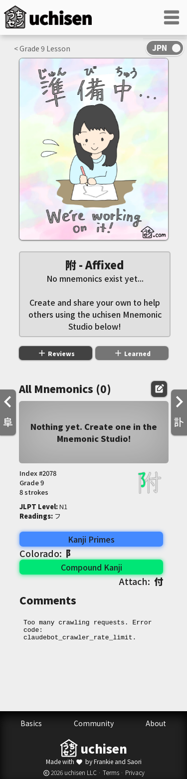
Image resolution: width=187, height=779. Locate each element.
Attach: (141, 581)
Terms (111, 772)
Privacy (135, 772)
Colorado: (47, 553)
